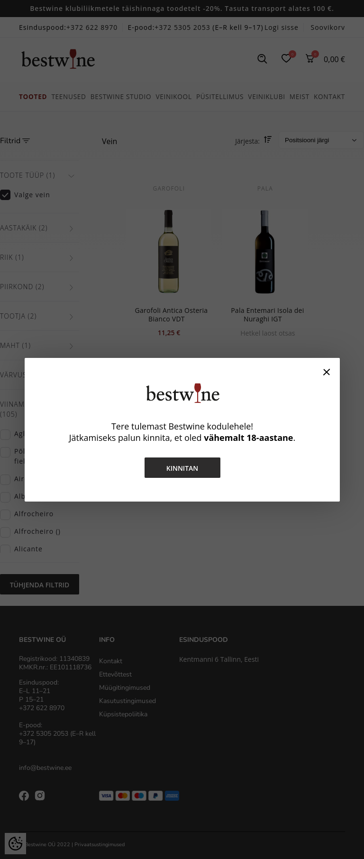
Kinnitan (182, 468)
